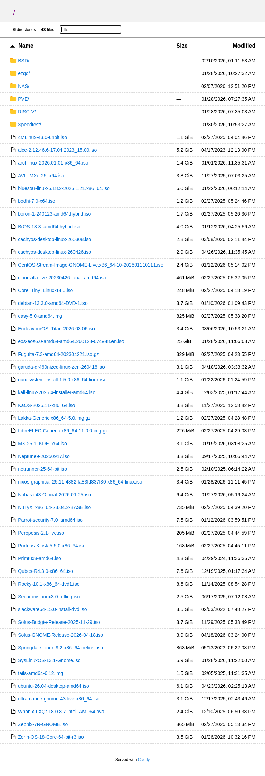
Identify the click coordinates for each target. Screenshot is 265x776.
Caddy (144, 759)
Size (182, 46)
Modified (244, 46)
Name (25, 46)
